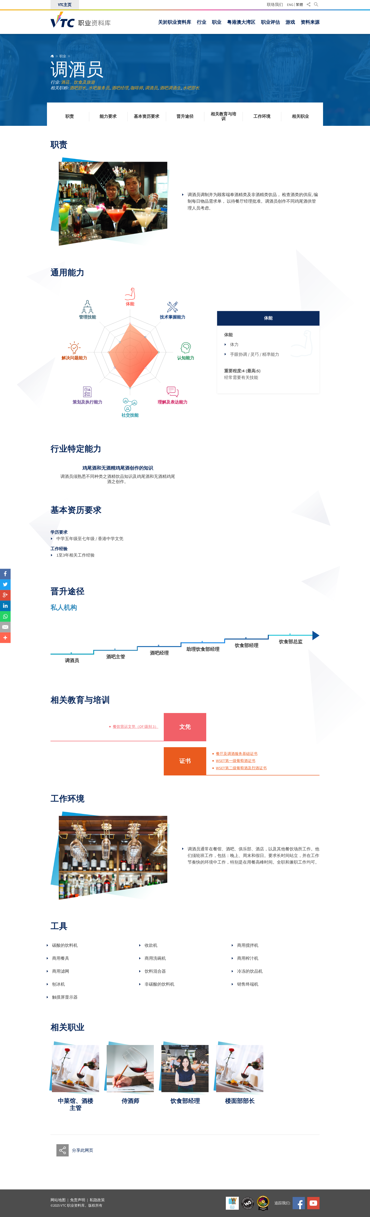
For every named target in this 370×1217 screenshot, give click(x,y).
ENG (290, 4)
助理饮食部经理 (202, 655)
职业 (62, 56)
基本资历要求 (146, 116)
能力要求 (108, 116)
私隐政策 (97, 1200)
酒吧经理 (159, 659)
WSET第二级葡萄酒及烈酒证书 (241, 774)
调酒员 (72, 667)
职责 (69, 116)
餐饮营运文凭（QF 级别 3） (135, 732)
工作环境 (261, 116)
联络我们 (275, 4)
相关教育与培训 (223, 116)
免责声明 (77, 1200)
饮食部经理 (246, 651)
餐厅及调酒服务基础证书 (236, 760)
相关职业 (300, 116)
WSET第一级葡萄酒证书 (235, 767)
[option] (75, 1084)
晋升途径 (185, 116)
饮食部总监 (291, 648)
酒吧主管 (115, 663)
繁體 (299, 4)
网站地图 (58, 1200)
